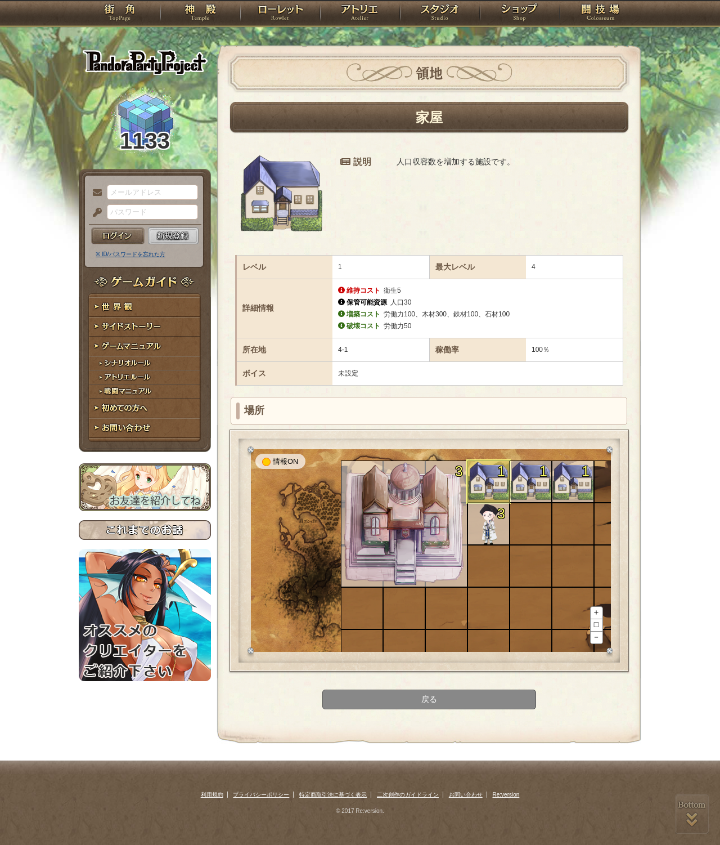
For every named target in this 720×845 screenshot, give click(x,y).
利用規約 (212, 795)
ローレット (280, 14)
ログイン (118, 235)
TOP (119, 14)
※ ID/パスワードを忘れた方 (130, 254)
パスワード (94, 212)
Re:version (506, 795)
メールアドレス (94, 193)
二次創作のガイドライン (408, 795)
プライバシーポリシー (261, 795)
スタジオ (440, 14)
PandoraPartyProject (145, 62)
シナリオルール (145, 363)
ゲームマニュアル (145, 346)
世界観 (145, 307)
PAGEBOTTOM (692, 814)
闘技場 (600, 14)
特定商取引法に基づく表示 (333, 795)
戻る (429, 699)
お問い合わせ (145, 428)
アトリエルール (145, 377)
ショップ (520, 14)
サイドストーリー (145, 327)
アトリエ (360, 14)
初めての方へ (145, 408)
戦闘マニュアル (145, 392)
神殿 (200, 14)
